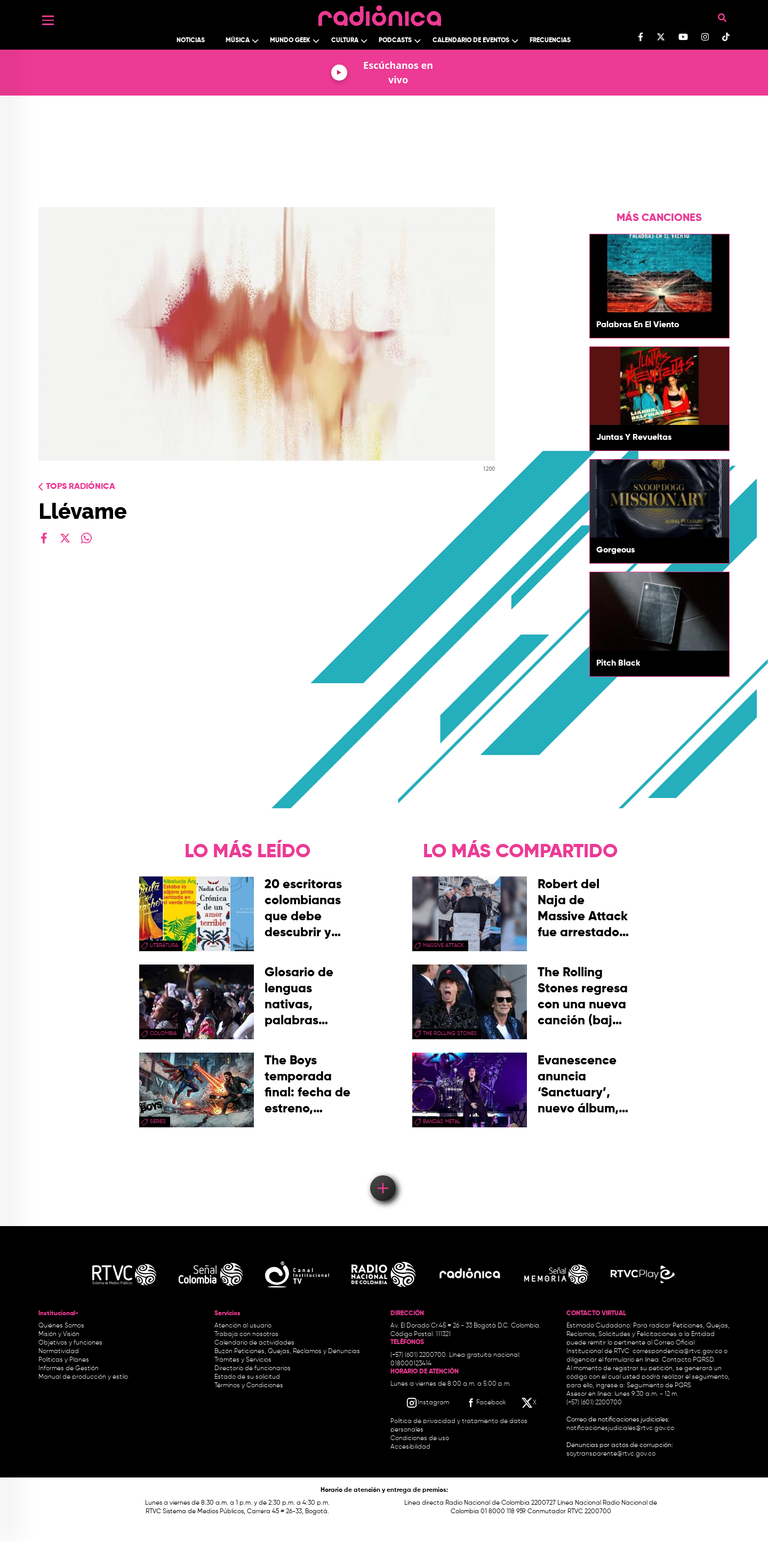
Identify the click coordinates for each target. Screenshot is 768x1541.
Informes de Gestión (68, 1368)
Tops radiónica (80, 487)
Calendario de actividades (254, 1343)
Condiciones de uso (419, 1438)
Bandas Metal (441, 1121)
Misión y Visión (58, 1334)
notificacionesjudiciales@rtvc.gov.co (620, 1428)
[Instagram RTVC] (427, 1403)
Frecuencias (550, 40)
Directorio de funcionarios (252, 1368)
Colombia (163, 1033)
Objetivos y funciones (70, 1343)
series (158, 1121)
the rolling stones (450, 1033)
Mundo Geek (290, 40)
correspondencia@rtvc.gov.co (677, 1351)
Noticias (191, 40)
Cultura (344, 40)
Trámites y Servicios (242, 1360)
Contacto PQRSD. (688, 1360)
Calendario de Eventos (471, 40)
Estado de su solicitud (247, 1377)
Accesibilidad (411, 1447)
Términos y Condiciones (248, 1385)
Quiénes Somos (61, 1326)
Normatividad (58, 1351)
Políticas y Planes (63, 1360)
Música (238, 40)
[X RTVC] (529, 1403)
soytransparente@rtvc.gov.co (610, 1454)
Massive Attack (443, 945)
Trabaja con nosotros (246, 1334)
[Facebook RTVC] (485, 1403)
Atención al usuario (242, 1326)
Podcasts (395, 40)
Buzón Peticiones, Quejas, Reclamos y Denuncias (287, 1351)
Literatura (164, 945)
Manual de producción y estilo (83, 1377)
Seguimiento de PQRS (659, 1385)
